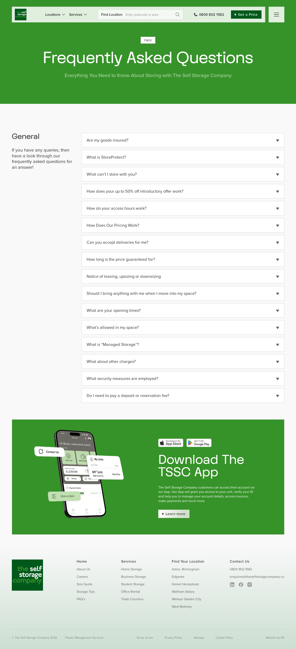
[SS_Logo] (21, 10)
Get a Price (178, 14)
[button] (183, 140)
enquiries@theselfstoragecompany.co (257, 576)
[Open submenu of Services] (84, 14)
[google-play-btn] (199, 440)
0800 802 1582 (241, 569)
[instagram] (249, 584)
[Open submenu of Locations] (62, 14)
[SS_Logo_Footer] (27, 561)
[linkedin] (232, 584)
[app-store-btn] (170, 440)
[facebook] (240, 584)
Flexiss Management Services (84, 637)
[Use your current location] (136, 15)
